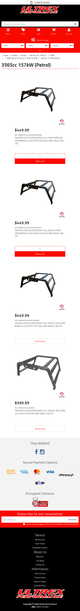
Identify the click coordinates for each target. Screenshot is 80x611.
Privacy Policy (72, 524)
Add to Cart (40, 161)
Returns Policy (40, 581)
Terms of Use (40, 573)
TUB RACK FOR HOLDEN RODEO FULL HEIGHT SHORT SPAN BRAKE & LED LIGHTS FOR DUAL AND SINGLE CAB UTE (39, 233)
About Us (40, 556)
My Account (40, 539)
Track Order (40, 543)
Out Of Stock (40, 341)
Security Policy (40, 585)
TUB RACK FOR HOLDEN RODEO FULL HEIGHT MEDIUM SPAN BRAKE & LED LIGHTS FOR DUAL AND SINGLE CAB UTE (39, 140)
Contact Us (40, 564)
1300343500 (41, 2)
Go (40, 50)
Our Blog (40, 560)
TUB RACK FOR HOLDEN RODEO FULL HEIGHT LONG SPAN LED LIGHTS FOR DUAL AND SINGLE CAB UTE (40, 412)
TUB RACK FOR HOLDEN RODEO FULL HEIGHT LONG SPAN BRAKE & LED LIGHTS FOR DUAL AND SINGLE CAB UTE (40, 325)
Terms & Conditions (55, 524)
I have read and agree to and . (51, 524)
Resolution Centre (40, 547)
